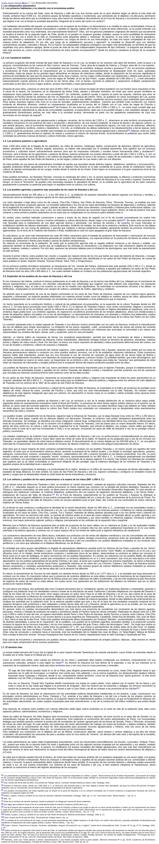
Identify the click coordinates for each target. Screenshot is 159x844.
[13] (53, 494)
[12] (124, 220)
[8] (54, 106)
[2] (77, 31)
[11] (153, 151)
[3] (105, 41)
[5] (125, 67)
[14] (62, 662)
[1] (104, 20)
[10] (128, 130)
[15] (138, 688)
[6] (94, 83)
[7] (64, 94)
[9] (41, 115)
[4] (96, 49)
